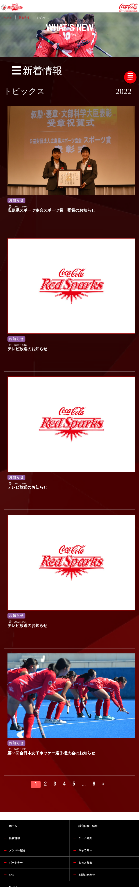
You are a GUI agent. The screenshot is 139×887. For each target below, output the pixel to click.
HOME (7, 17)
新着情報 (24, 17)
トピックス (43, 17)
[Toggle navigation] (130, 77)
